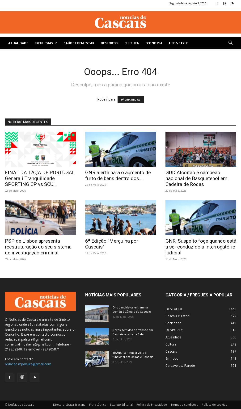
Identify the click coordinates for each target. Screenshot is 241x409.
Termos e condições (184, 405)
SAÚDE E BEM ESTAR (79, 43)
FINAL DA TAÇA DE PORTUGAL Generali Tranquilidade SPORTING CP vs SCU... (40, 178)
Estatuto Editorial (121, 405)
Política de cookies (214, 405)
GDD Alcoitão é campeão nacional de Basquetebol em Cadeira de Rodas (196, 178)
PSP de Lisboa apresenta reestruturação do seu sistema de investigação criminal (38, 247)
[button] (230, 43)
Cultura (131, 43)
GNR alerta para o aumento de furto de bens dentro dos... (118, 175)
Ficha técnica (97, 405)
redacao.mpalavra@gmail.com (28, 364)
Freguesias (46, 43)
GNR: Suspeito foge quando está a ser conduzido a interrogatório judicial (200, 247)
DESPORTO (109, 43)
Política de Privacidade (151, 405)
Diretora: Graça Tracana (69, 405)
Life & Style (178, 43)
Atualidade (18, 43)
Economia (153, 43)
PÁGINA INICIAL (130, 99)
